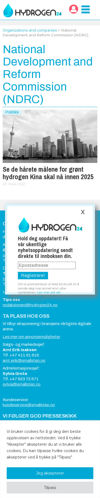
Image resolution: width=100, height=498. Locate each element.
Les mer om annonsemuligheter (31, 337)
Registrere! (33, 275)
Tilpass (50, 487)
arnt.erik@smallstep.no (24, 360)
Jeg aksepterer (50, 473)
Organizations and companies (30, 30)
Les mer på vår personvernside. (39, 294)
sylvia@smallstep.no (22, 384)
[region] (50, 459)
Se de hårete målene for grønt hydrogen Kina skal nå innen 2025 (48, 173)
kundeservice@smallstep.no (29, 405)
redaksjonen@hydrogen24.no (30, 305)
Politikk (12, 112)
